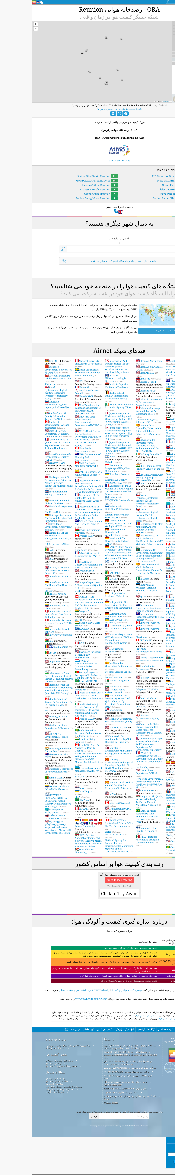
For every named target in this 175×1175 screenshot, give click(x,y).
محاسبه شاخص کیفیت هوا (25, 1119)
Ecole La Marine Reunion (143, 180)
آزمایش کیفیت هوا (21, 1101)
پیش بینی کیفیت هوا (22, 1122)
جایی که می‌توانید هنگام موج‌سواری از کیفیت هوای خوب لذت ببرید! (98, 1135)
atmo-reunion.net (87, 160)
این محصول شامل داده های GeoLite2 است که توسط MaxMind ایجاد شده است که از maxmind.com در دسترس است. (98, 1093)
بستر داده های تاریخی (23, 1130)
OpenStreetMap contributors (139, 101)
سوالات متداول (23, 1110)
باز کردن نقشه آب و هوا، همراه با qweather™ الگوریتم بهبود (98, 1106)
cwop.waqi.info (83, 1109)
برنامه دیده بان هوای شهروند (105, 1109)
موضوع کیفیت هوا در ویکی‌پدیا (95, 990)
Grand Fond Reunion (146, 185)
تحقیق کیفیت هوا (25, 1092)
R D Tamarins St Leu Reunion (141, 176)
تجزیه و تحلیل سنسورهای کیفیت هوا (29, 1104)
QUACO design (79, 1140)
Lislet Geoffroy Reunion (144, 189)
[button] (4, 24)
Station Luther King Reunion (141, 198)
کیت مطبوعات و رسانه (23, 1086)
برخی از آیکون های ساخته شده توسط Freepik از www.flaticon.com (93, 1121)
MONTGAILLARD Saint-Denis (65, 180)
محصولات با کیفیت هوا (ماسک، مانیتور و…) (32, 1124)
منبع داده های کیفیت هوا (24, 1116)
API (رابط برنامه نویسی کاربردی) (28, 1127)
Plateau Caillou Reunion (68, 185)
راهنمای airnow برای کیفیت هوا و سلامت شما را (52, 990)
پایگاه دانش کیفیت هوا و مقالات (27, 1098)
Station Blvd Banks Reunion (66, 176)
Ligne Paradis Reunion (145, 193)
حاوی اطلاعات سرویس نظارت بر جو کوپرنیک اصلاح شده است (96, 1115)
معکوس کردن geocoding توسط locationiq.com (93, 1126)
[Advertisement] (87, 1028)
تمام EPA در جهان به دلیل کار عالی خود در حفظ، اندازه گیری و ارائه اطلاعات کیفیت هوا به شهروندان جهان (98, 1085)
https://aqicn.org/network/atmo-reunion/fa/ (87, 109)
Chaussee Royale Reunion (67, 189)
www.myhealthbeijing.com (59, 998)
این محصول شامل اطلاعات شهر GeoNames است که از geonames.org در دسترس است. (96, 1100)
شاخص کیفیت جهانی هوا (114, 1053)
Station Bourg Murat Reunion (65, 198)
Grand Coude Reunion (69, 193)
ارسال (62, 1154)
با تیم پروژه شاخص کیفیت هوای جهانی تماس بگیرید (36, 1083)
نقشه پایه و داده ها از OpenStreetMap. (89, 1130)
